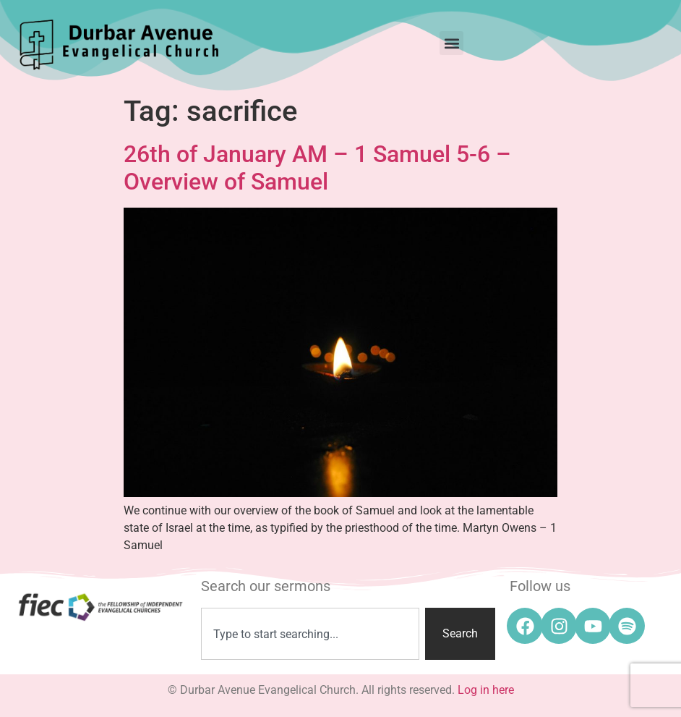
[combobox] (310, 634)
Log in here (486, 690)
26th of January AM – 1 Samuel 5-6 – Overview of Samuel (317, 167)
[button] (451, 43)
